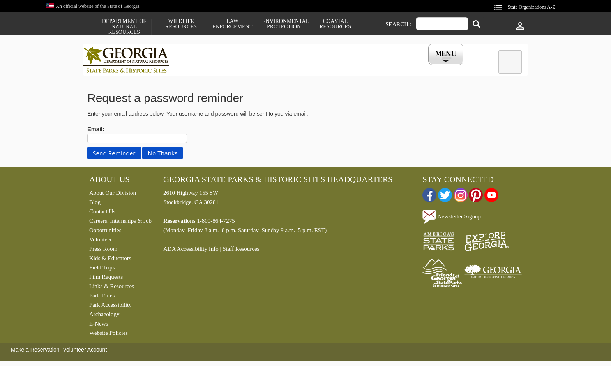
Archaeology (104, 316)
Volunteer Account (85, 351)
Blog (95, 204)
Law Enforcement (232, 24)
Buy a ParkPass (346, 67)
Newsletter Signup (451, 218)
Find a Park (203, 67)
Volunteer (100, 241)
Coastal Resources (335, 24)
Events (391, 67)
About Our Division (112, 195)
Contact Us (102, 213)
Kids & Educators (110, 260)
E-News (98, 325)
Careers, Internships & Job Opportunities (120, 227)
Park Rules (102, 297)
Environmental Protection (284, 24)
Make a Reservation (35, 351)
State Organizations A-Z (531, 7)
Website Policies (108, 335)
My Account (433, 67)
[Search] (476, 24)
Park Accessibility (110, 307)
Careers (298, 67)
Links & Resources (111, 288)
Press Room (103, 251)
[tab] (510, 62)
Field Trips (102, 269)
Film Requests (106, 279)
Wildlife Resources (181, 24)
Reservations (253, 67)
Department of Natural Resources (124, 27)
